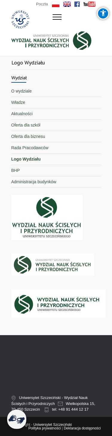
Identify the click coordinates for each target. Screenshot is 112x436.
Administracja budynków (33, 181)
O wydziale (21, 91)
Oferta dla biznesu (28, 136)
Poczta (42, 4)
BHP (15, 170)
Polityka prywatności (44, 428)
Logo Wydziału (26, 159)
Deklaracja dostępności (82, 428)
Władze (18, 102)
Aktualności (22, 113)
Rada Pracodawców (30, 147)
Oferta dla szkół (25, 125)
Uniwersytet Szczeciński (52, 425)
